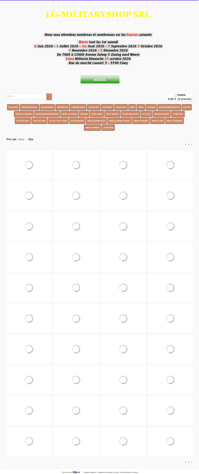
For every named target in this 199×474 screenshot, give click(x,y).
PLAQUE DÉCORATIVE (130, 114)
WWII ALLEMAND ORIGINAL (119, 121)
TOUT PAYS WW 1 (22, 121)
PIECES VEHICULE (112, 114)
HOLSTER (186, 107)
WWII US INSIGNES (92, 128)
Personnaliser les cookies (129, 472)
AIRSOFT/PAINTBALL (29, 107)
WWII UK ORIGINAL (141, 121)
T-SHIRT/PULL (178, 114)
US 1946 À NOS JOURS (58, 121)
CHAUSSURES (107, 107)
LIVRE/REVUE (108, 128)
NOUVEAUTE (13, 107)
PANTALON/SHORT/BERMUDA (47, 114)
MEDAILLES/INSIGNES (23, 114)
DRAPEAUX (151, 107)
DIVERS (141, 107)
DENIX (132, 107)
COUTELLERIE (93, 107)
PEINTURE (84, 114)
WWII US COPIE (157, 121)
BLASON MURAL (47, 107)
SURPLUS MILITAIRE (161, 114)
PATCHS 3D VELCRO (69, 114)
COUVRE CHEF (121, 107)
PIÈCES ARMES (96, 114)
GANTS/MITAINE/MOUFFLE (169, 107)
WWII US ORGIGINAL (174, 121)
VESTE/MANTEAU (77, 121)
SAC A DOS (146, 114)
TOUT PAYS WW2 (39, 121)
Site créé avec (72, 472)
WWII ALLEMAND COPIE (96, 121)
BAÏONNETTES (62, 107)
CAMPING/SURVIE (78, 107)
